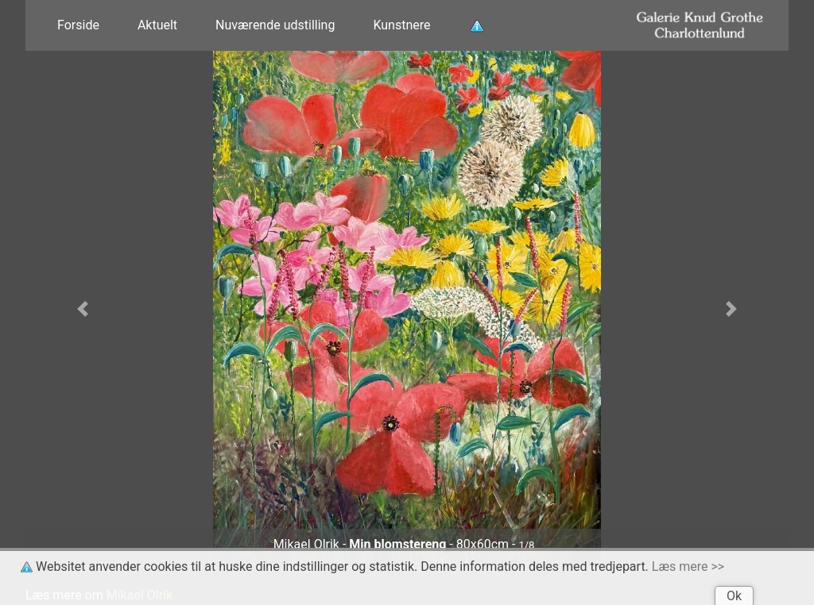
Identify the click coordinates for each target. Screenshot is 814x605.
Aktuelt (157, 25)
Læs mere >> (688, 566)
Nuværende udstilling (275, 25)
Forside (78, 25)
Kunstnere (401, 25)
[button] (82, 309)
